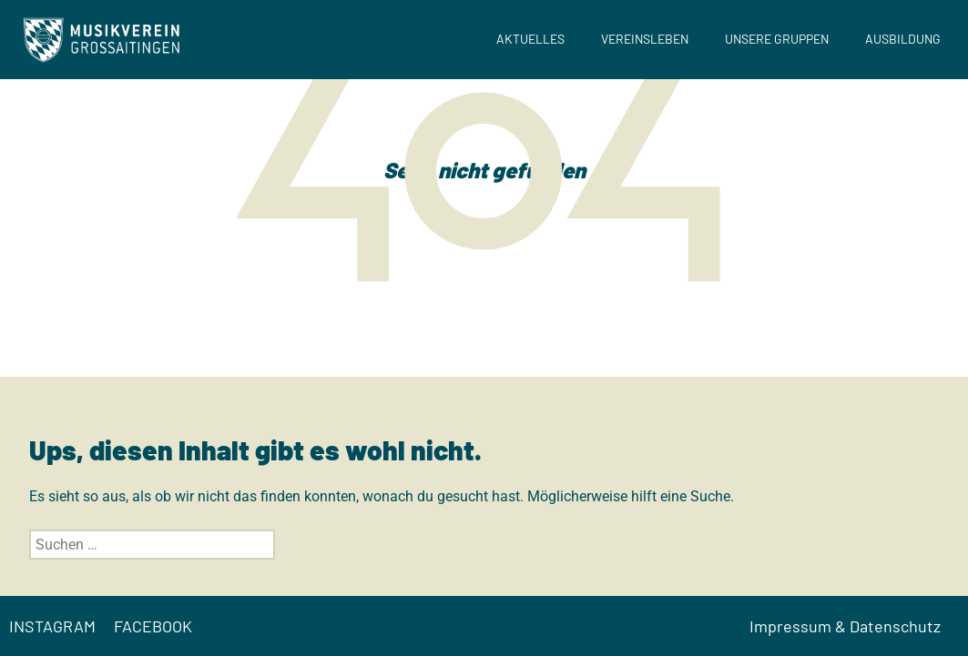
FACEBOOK (153, 626)
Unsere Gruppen (777, 38)
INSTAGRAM (52, 626)
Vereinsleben (644, 38)
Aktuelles (530, 38)
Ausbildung (903, 38)
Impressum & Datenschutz (845, 626)
